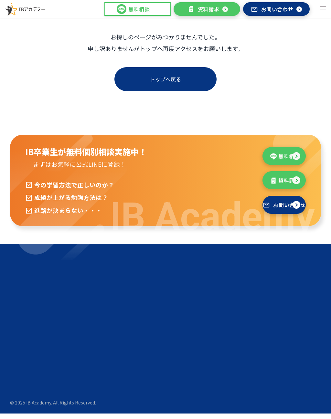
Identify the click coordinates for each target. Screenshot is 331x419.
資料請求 (202, 9)
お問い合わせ (272, 9)
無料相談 (234, 159)
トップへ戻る (165, 79)
